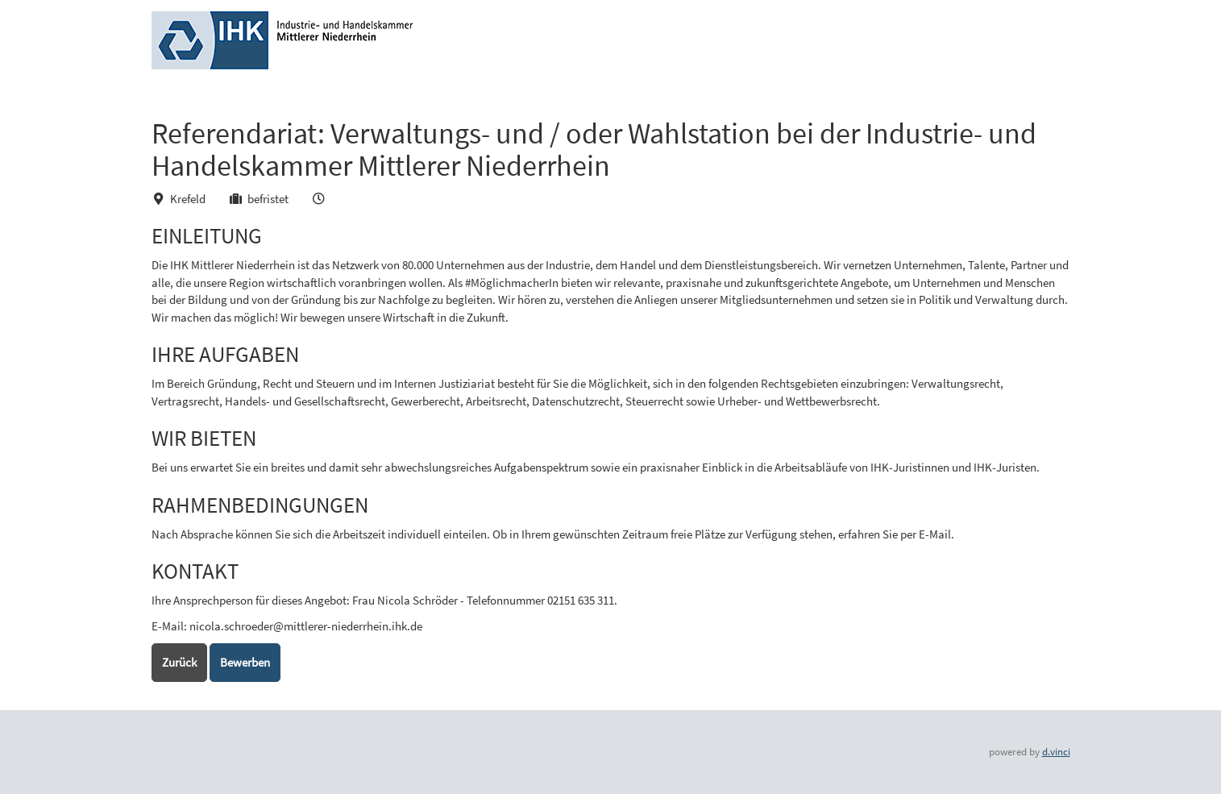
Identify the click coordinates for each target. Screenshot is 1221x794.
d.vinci (1056, 752)
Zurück (179, 662)
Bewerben (245, 662)
